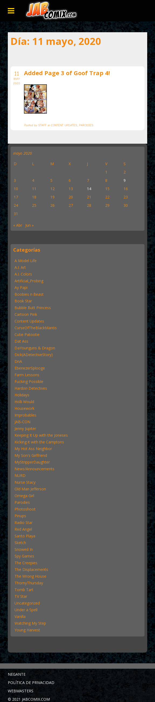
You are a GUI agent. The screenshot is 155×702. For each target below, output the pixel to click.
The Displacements (31, 569)
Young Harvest (27, 629)
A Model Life (26, 260)
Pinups (20, 515)
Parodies (22, 502)
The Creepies (26, 562)
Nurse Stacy (25, 482)
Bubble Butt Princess (33, 307)
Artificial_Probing (29, 280)
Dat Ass (21, 341)
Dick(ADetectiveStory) (34, 354)
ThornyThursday (29, 582)
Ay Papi (21, 287)
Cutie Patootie (27, 334)
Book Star (23, 300)
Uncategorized (27, 603)
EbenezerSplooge (30, 368)
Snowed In (24, 549)
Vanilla (20, 616)
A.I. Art (20, 267)
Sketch (20, 542)
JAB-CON (22, 421)
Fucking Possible (29, 381)
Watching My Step (30, 623)
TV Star (21, 596)
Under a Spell (26, 609)
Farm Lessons (27, 374)
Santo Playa (25, 535)
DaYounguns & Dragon (35, 347)
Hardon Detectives (31, 388)
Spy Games (24, 556)
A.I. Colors (23, 274)
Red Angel (23, 529)
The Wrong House (30, 576)
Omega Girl (24, 495)
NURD (20, 475)
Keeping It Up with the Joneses (41, 435)
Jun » (29, 225)
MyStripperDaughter (32, 462)
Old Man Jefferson (30, 488)
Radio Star (24, 522)
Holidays (22, 394)
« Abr (17, 225)
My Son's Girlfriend (31, 455)
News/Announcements (34, 468)
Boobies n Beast (29, 294)
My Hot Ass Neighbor (33, 448)
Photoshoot (25, 509)
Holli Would (24, 401)
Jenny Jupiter (25, 428)
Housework (24, 408)
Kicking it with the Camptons (39, 441)
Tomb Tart (24, 589)
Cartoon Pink (26, 314)
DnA (18, 361)
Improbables (25, 415)
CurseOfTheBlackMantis (36, 327)
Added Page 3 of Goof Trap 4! (67, 73)
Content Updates (29, 321)
